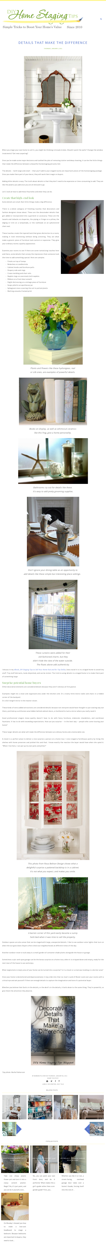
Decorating (52, 1084)
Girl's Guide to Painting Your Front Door (39, 1158)
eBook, (40, 669)
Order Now (18, 1228)
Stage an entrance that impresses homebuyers (14, 1107)
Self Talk (60, 1084)
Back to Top (100, 1243)
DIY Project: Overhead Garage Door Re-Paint (66, 1158)
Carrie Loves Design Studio (45, 1243)
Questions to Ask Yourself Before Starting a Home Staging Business (40, 1107)
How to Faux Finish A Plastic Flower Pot (13, 1158)
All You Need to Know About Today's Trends (66, 1107)
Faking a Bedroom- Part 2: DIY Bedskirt (92, 1158)
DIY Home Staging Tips (15, 1243)
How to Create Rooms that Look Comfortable (92, 1107)
